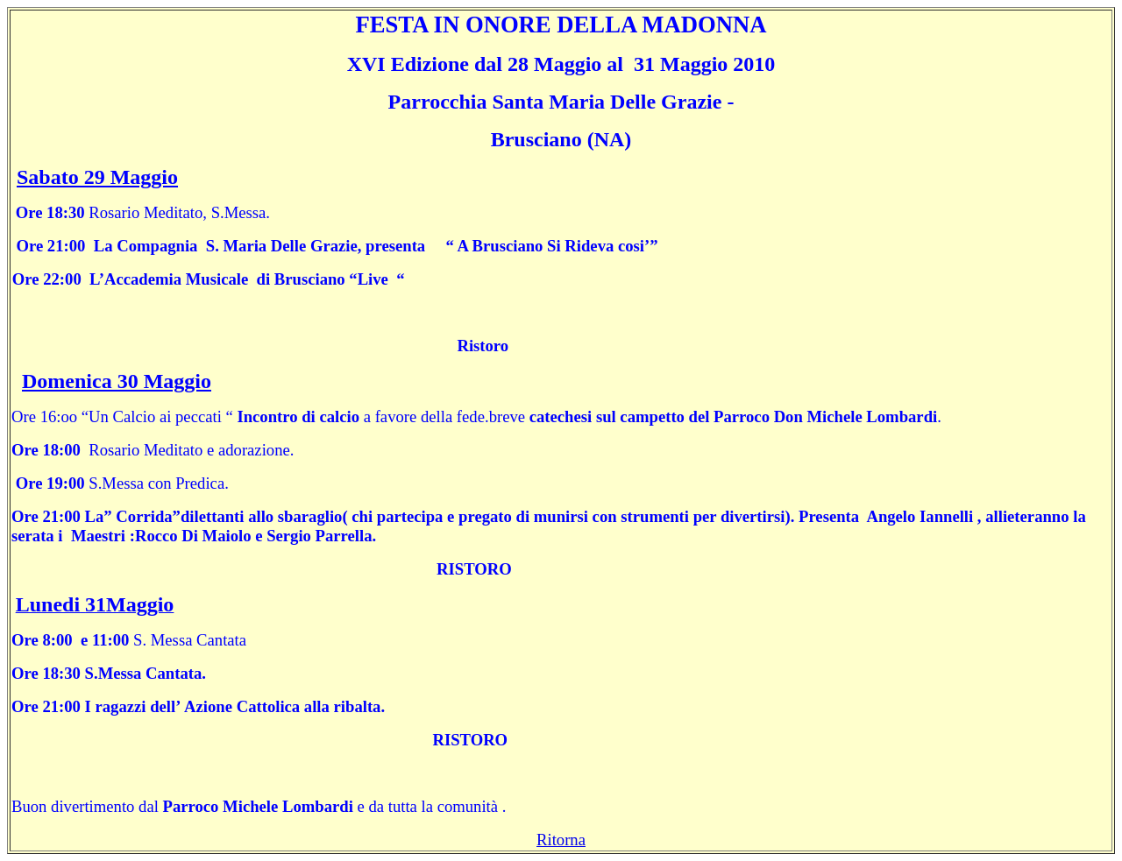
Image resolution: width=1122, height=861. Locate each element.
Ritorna (561, 839)
